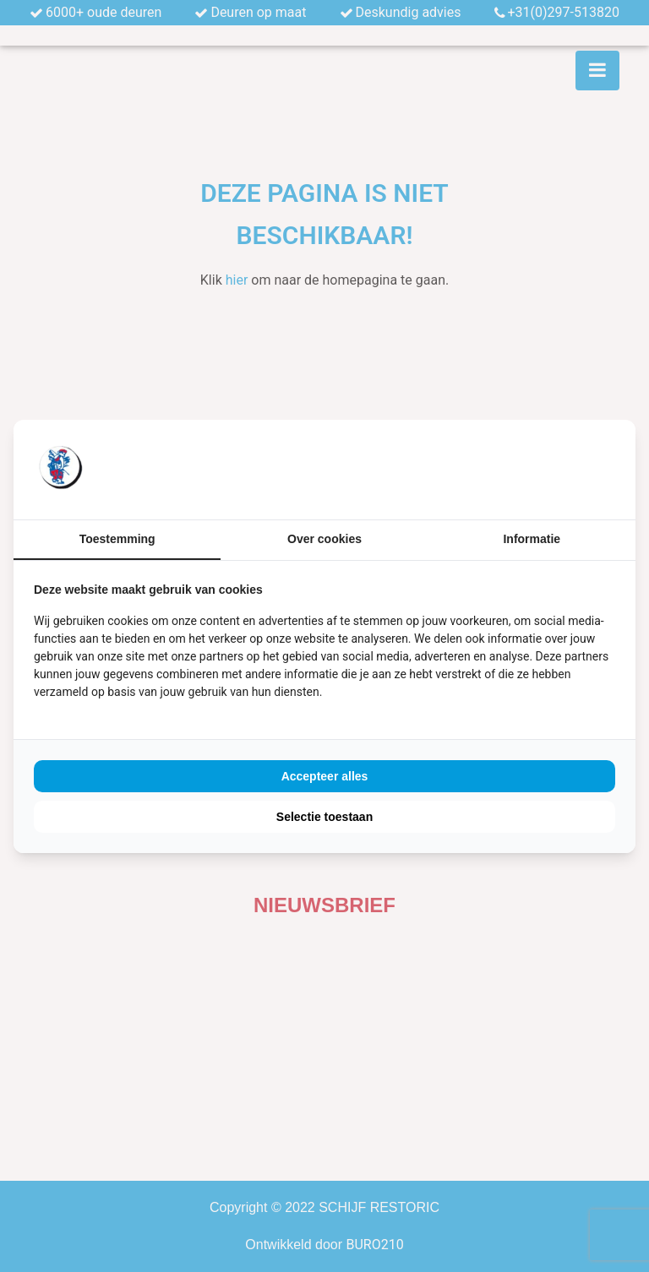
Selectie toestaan (324, 817)
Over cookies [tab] (324, 539)
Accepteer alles (324, 776)
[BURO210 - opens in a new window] (551, 469)
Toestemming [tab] (117, 539)
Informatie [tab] (531, 539)
